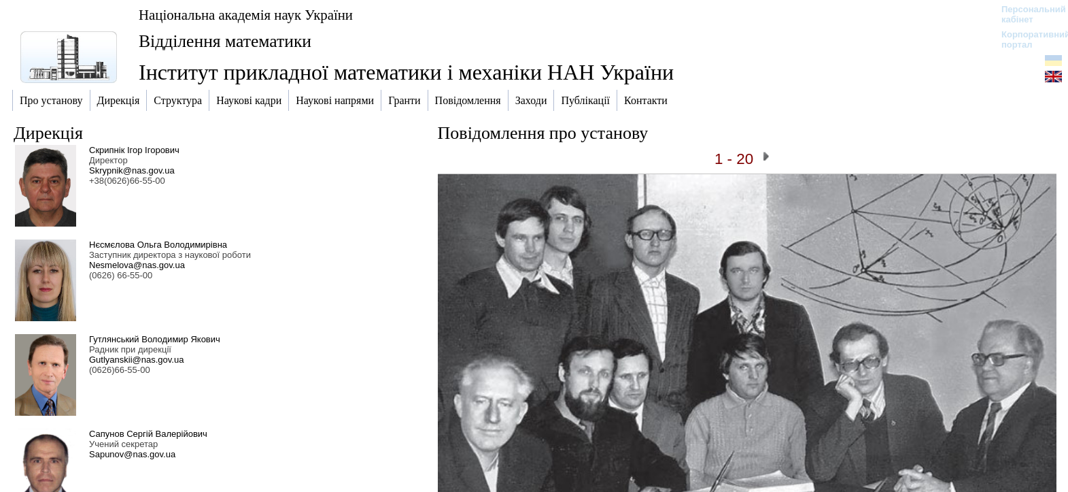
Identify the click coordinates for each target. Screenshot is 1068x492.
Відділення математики (225, 41)
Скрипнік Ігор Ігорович (134, 150)
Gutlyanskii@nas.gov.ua (136, 360)
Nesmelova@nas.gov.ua (137, 265)
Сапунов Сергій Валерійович (148, 434)
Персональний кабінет (1026, 14)
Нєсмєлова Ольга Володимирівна (158, 245)
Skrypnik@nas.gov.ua (132, 170)
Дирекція (48, 133)
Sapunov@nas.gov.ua (132, 454)
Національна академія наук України (246, 14)
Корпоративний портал (1026, 39)
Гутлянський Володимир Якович (154, 339)
